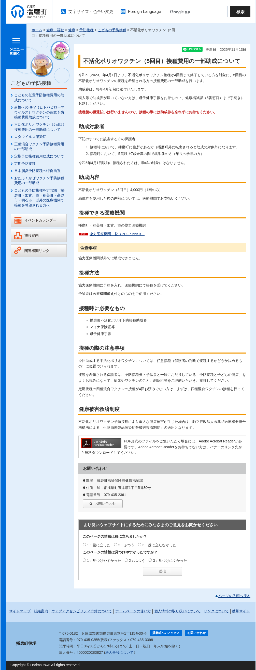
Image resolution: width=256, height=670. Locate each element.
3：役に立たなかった (159, 545)
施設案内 (31, 235)
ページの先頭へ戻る (234, 596)
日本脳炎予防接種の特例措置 (37, 171)
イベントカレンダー (40, 220)
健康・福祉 (55, 30)
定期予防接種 (25, 164)
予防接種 (86, 30)
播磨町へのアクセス (166, 633)
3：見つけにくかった (170, 561)
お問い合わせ (105, 503)
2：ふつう (126, 545)
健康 (71, 30)
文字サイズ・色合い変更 (90, 11)
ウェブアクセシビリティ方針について (81, 611)
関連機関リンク (36, 251)
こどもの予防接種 (112, 30)
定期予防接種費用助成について (39, 156)
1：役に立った (98, 545)
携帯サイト (241, 611)
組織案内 (41, 611)
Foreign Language (144, 11)
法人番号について (119, 652)
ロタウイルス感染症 (30, 137)
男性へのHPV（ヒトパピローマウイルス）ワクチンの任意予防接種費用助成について (39, 112)
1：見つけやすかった (104, 561)
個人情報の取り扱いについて (177, 611)
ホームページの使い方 (133, 611)
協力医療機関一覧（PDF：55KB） (117, 234)
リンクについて (216, 611)
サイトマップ (20, 611)
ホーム (37, 30)
